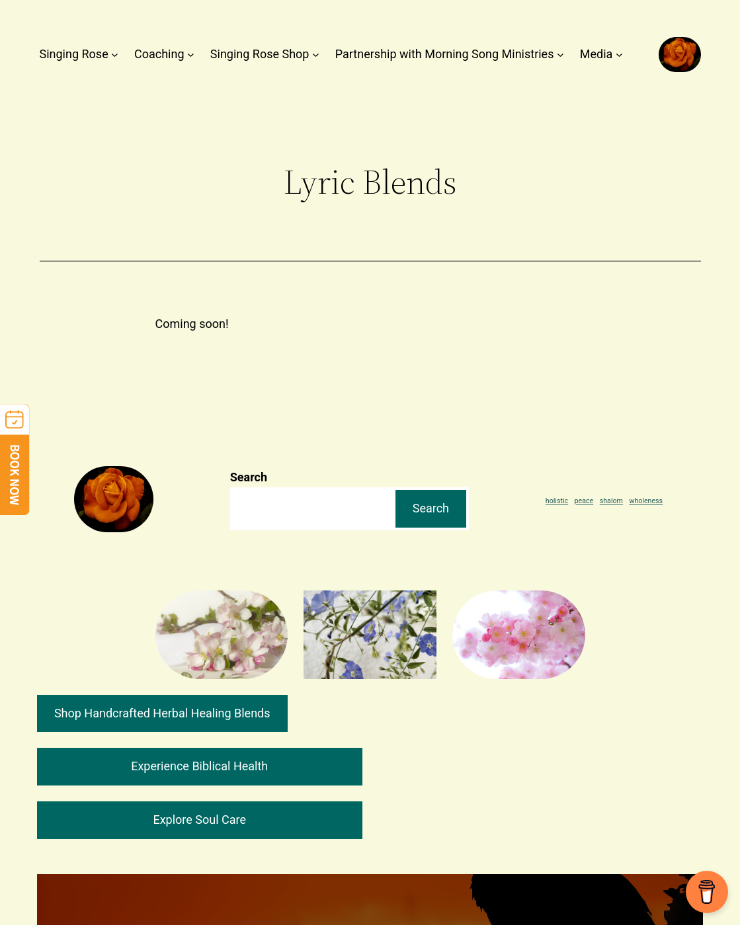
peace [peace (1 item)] (584, 501)
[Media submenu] (619, 54)
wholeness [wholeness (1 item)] (646, 501)
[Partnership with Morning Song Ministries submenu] (560, 54)
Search (248, 477)
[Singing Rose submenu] (114, 54)
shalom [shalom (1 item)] (611, 501)
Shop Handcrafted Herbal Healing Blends (162, 713)
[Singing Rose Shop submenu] (315, 54)
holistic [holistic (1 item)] (557, 501)
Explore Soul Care (199, 819)
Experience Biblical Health (199, 766)
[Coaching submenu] (190, 54)
